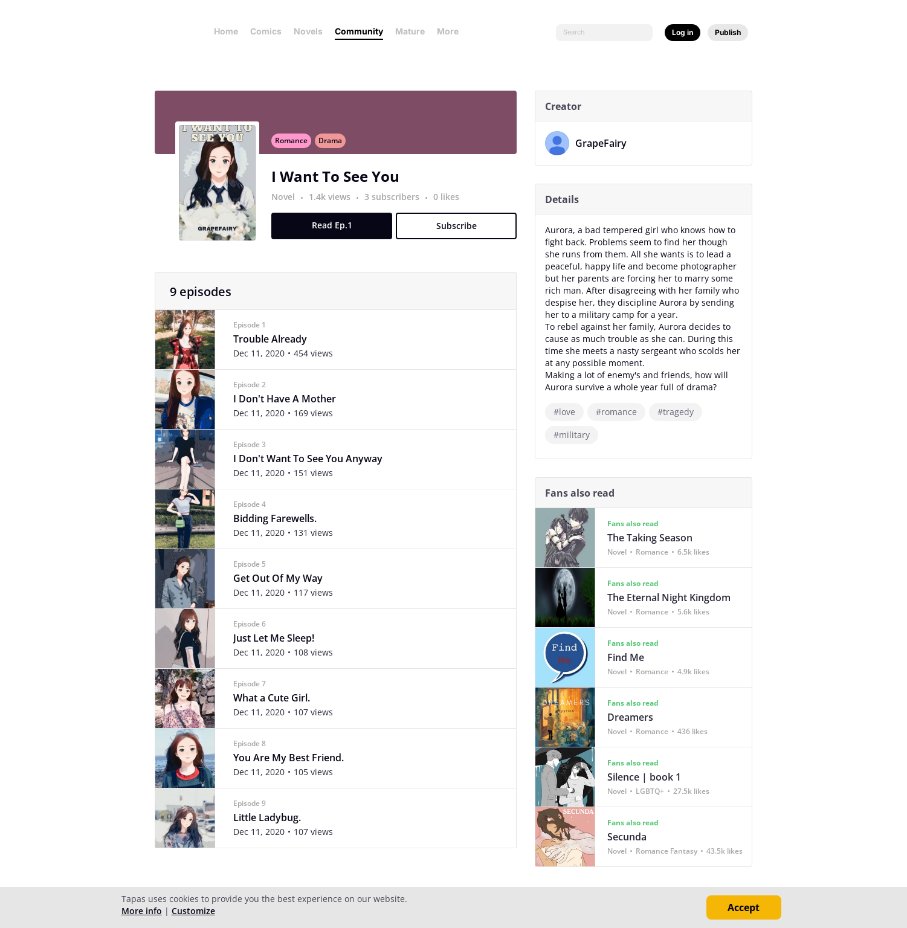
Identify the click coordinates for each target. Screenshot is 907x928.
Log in (682, 32)
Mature (410, 31)
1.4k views (336, 203)
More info (141, 911)
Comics (266, 31)
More (451, 31)
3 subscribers (398, 203)
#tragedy (680, 411)
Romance (296, 147)
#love (569, 411)
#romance (621, 411)
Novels (308, 31)
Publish (728, 32)
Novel (288, 203)
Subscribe (461, 232)
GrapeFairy (605, 143)
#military (576, 434)
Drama (335, 147)
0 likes (451, 203)
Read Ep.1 (336, 231)
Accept (744, 907)
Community (359, 31)
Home (226, 31)
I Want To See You (340, 183)
